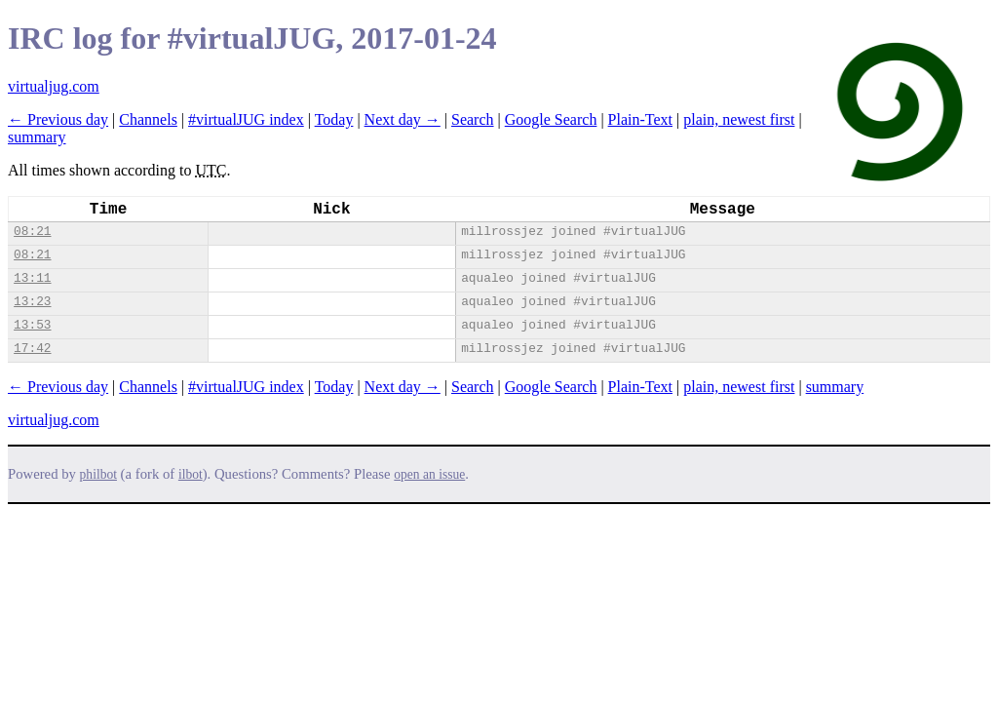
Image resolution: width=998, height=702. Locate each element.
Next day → (403, 119)
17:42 (32, 348)
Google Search (551, 119)
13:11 (32, 278)
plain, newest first (738, 119)
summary (37, 137)
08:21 (32, 231)
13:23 (32, 301)
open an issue (429, 474)
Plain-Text (640, 119)
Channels (148, 119)
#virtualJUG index (246, 119)
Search (472, 119)
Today (334, 119)
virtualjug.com (53, 86)
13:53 (32, 325)
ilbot (190, 474)
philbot (98, 474)
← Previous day (58, 119)
